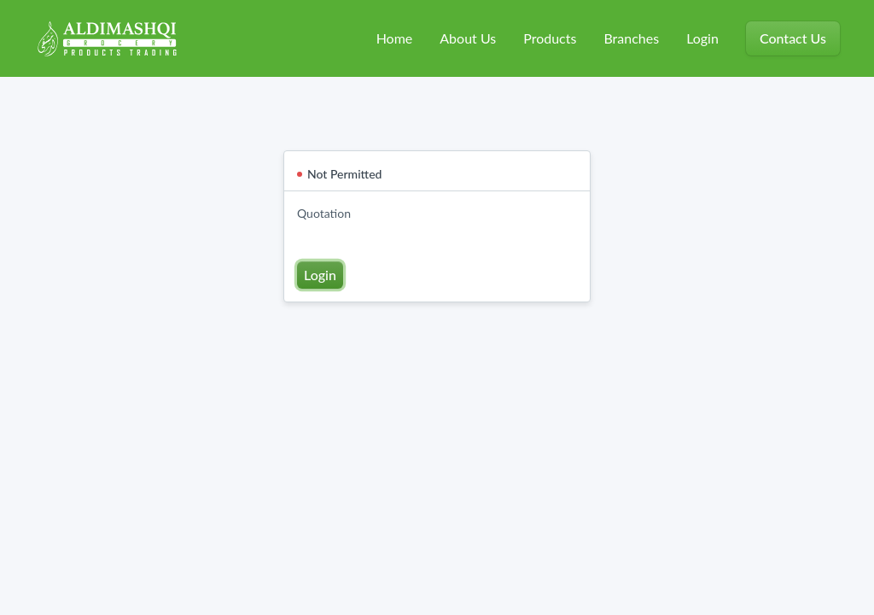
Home (394, 38)
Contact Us (793, 38)
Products (549, 38)
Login (702, 38)
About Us (468, 38)
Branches (631, 38)
